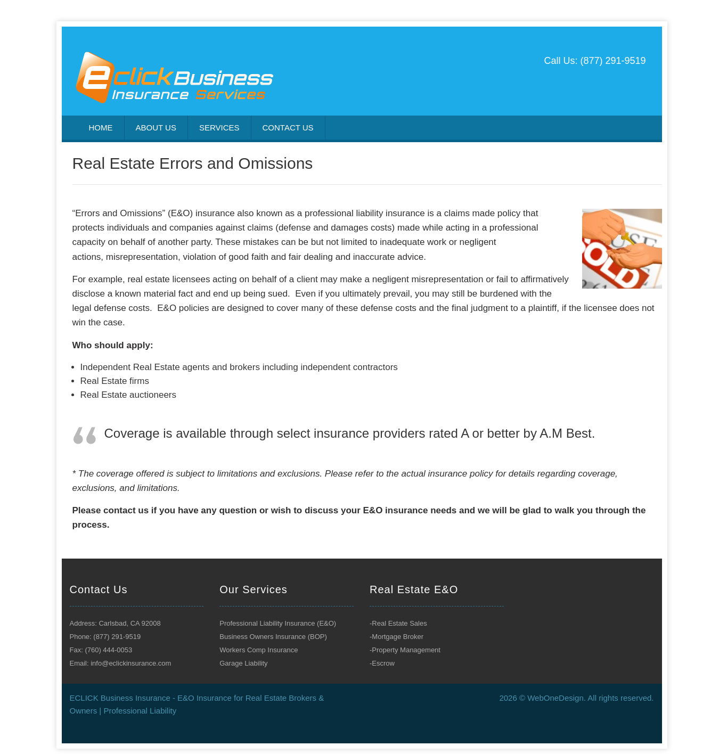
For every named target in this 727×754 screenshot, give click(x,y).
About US (156, 127)
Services (219, 127)
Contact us (288, 127)
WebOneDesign (555, 697)
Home (101, 127)
